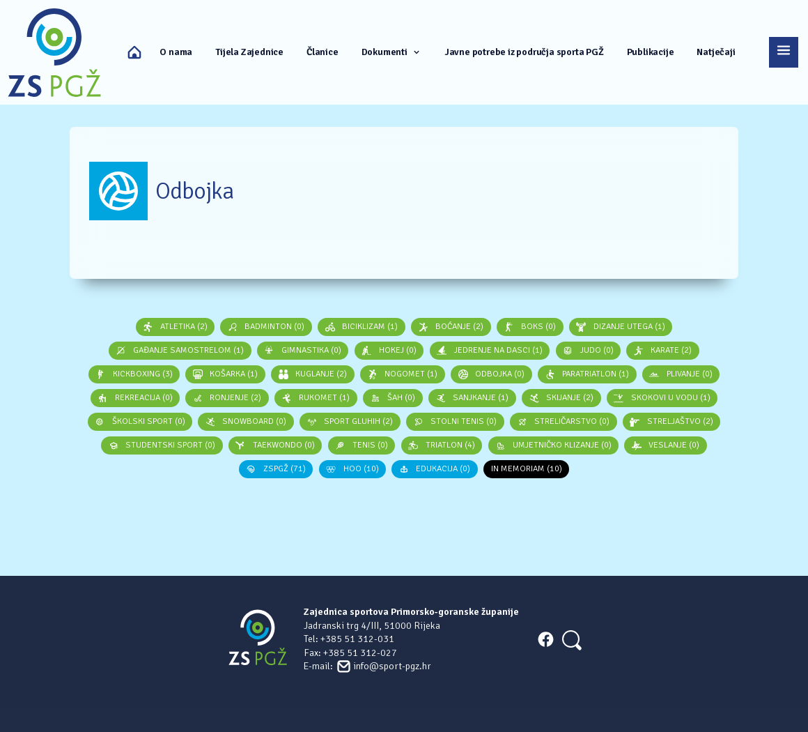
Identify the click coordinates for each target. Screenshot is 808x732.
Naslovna (134, 52)
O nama (176, 52)
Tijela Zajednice (249, 52)
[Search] (571, 639)
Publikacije (650, 52)
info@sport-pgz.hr (392, 666)
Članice (322, 52)
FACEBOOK (545, 639)
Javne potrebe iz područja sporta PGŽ (524, 52)
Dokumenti (391, 52)
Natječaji (716, 52)
